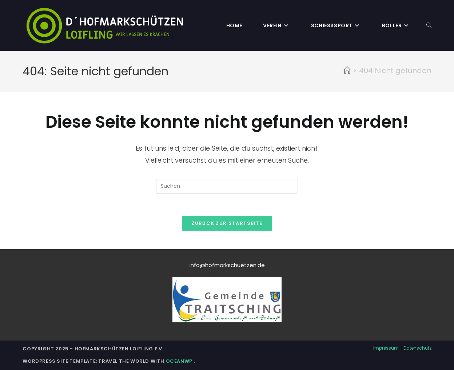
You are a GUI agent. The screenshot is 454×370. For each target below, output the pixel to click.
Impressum (386, 348)
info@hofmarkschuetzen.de (227, 265)
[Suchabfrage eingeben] (227, 186)
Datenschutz (417, 348)
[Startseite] (347, 70)
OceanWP (180, 361)
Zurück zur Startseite (226, 223)
